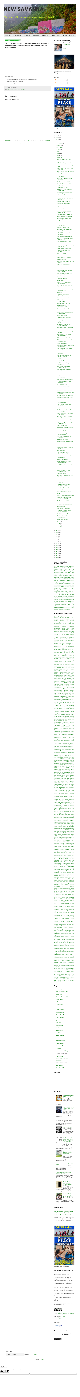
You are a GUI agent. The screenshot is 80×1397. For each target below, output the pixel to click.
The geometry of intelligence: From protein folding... (64, 193)
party (62, 880)
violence (72, 963)
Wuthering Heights (66, 978)
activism (63, 628)
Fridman (63, 755)
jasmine (65, 806)
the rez (68, 948)
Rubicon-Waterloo (65, 918)
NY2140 (56, 874)
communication (57, 705)
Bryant (65, 675)
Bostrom (63, 670)
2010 (57, 557)
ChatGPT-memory (70, 687)
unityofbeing (67, 607)
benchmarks (67, 664)
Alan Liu (59, 641)
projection (72, 900)
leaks (57, 825)
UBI (68, 956)
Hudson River (63, 571)
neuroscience (62, 594)
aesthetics (56, 577)
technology (71, 945)
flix (62, 750)
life (73, 826)
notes (70, 872)
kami (73, 813)
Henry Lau (67, 779)
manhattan (71, 837)
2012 (57, 553)
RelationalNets (63, 910)
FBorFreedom (65, 747)
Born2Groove (71, 567)
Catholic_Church (57, 678)
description (67, 583)
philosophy (71, 599)
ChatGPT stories (61, 685)
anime (55, 649)
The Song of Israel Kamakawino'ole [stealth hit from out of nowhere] (68, 1195)
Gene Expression (60, 1017)
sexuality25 (71, 927)
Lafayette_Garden (57, 820)
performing (61, 599)
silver (58, 930)
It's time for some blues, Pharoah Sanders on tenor (64, 456)
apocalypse (71, 651)
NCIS (55, 864)
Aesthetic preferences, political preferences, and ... (63, 387)
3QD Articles (45, 35)
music (55, 593)
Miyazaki (56, 574)
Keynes (66, 814)
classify (62, 694)
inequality (66, 796)
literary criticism (59, 590)
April (58, 521)
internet (56, 802)
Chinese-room (66, 691)
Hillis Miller (57, 781)
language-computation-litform (60, 822)
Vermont (56, 963)
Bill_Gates (66, 666)
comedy (58, 703)
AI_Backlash (56, 635)
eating (70, 732)
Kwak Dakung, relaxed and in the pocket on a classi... (64, 309)
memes (69, 591)
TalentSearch (71, 944)
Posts (57, 80)
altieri (73, 643)
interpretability (61, 802)
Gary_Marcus (71, 758)
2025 (57, 137)
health (65, 778)
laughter (72, 823)
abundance (65, 575)
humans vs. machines (70, 788)
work (64, 975)
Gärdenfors (65, 758)
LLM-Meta (62, 831)
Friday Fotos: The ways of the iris (64, 257)
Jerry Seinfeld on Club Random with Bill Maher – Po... (65, 465)
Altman (55, 644)
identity (68, 791)
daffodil (65, 717)
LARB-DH (72, 822)
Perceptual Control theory (62, 1051)
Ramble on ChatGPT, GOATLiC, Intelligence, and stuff (64, 186)
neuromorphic (62, 866)
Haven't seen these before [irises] (64, 298)
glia (64, 761)
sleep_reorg (71, 930)
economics (71, 734)
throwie (59, 951)
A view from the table (61, 473)
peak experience (70, 597)
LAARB (72, 819)
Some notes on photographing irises (64, 236)
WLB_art (55, 972)
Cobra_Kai (64, 699)
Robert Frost (59, 915)
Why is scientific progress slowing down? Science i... (64, 422)
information (71, 796)
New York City (70, 869)
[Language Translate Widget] (15, 1354)
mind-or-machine (70, 854)
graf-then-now (61, 767)
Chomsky (59, 693)
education (64, 736)
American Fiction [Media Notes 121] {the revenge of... (65, 289)
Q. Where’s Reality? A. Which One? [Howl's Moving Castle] (68, 1152)
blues (64, 669)
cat (73, 676)
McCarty (59, 841)
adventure (66, 631)
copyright (62, 711)
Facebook (61, 746)
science (19, 89)
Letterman (64, 826)
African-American (64, 566)
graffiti (62, 586)
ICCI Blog (58, 1022)
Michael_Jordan (65, 850)
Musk (70, 858)
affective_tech (57, 632)
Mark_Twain (68, 838)
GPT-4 (70, 766)
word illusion (60, 975)
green (60, 772)
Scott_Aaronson (57, 922)
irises (66, 803)
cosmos (72, 711)
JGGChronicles (64, 809)
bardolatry (72, 660)
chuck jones (71, 693)
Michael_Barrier (57, 850)
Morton (67, 857)
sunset (63, 939)
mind (73, 591)
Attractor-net (71, 655)
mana (59, 837)
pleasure (61, 891)
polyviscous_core (57, 894)
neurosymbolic (57, 867)
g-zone (55, 586)
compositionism (57, 706)
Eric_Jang (56, 741)
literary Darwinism (58, 829)
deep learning (61, 583)
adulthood (61, 631)
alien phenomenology (69, 641)
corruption (67, 711)
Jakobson (72, 805)
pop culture (68, 894)
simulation (61, 930)
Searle (72, 922)
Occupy (72, 875)
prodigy (60, 602)
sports (66, 933)
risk (73, 912)
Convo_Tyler (56, 711)
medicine (72, 845)
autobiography (70, 657)
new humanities (57, 869)
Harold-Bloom (62, 776)
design (72, 723)
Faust (62, 747)
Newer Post (7, 140)
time (62, 951)
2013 (57, 551)
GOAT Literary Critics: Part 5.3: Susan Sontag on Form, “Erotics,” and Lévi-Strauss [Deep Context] (68, 1140)
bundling (56, 676)
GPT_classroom (62, 766)
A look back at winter (61, 407)
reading (61, 909)
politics (69, 601)
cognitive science (69, 700)
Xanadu (72, 978)
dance (57, 719)
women (55, 975)
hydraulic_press (57, 791)
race (67, 905)
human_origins (71, 787)
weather (55, 969)
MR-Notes (61, 858)
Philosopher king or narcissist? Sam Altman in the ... (64, 300)
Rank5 (72, 906)
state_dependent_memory (59, 936)
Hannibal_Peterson (65, 775)
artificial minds (71, 654)
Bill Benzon (71, 35)
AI (58, 566)
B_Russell (61, 658)
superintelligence (70, 939)
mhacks (72, 849)
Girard (72, 760)
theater (55, 950)
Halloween (60, 773)
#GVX (67, 620)
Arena (59, 567)
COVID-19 (61, 713)
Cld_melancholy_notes (66, 697)
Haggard (56, 773)
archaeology (68, 652)
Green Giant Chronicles (55, 35)
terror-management (70, 947)
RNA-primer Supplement (59, 913)
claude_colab (56, 696)
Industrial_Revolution (58, 796)
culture (56, 583)
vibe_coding (63, 963)
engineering (71, 739)
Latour (72, 572)
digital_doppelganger (64, 728)
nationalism (71, 861)
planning (66, 889)
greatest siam (56, 772)
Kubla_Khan (64, 572)
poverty (63, 897)
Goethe (58, 764)
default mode (71, 720)
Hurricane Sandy (70, 790)
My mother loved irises (62, 384)
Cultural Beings (57, 714)
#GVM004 (56, 619)
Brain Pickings (59, 999)
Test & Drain (59, 157)
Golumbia (67, 764)
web (59, 969)
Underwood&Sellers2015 (64, 957)
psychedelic (62, 901)
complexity (71, 705)
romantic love (70, 604)
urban (59, 960)
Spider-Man (63, 933)
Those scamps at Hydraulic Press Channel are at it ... (64, 405)
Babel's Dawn (59, 994)
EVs (55, 744)
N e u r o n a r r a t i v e (61, 1038)
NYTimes (61, 874)
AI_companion (71, 635)
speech (58, 933)
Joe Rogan (66, 811)
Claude (66, 694)
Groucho (65, 772)
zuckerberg (61, 981)
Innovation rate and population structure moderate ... (63, 204)
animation (62, 577)
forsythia (72, 752)
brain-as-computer (63, 672)
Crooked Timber (60, 1009)
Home (27, 140)
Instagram (62, 797)
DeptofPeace (61, 723)
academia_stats (57, 628)
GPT (73, 569)
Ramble (60, 906)
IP (60, 803)
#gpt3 (63, 617)
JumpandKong (57, 813)
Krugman (72, 817)
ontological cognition (59, 597)
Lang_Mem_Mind (65, 820)
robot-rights (71, 915)
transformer (59, 952)
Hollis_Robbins (64, 782)
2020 (57, 536)
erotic (64, 741)
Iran (63, 803)
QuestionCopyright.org (61, 1053)
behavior (72, 663)
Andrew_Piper (62, 647)
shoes (55, 930)
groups (68, 772)
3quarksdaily (59, 989)
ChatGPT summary (70, 685)
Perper (62, 884)
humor (55, 790)
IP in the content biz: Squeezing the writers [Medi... (64, 516)
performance (71, 883)
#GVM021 (72, 619)
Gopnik (55, 766)
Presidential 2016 (69, 898)
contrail (69, 710)
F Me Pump (56, 746)
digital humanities (65, 726)
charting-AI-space (70, 681)
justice (61, 813)
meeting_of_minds (57, 846)
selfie (66, 925)
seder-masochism (62, 924)
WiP (63, 971)
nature (72, 863)
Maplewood (56, 838)
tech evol (62, 945)
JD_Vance (69, 808)
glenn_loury (60, 761)
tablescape (56, 944)
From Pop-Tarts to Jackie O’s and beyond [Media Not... (64, 356)
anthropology (64, 649)
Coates (59, 699)
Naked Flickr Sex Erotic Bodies (62, 1119)
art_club (65, 654)
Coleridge (56, 702)
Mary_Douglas (63, 840)
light (55, 828)
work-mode (68, 975)
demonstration (65, 722)
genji (66, 760)
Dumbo (62, 732)
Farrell (72, 746)
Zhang (55, 981)
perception (56, 883)
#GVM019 (67, 619)
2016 (57, 545)
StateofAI (67, 936)
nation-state (65, 861)
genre (68, 760)
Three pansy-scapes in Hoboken (64, 445)
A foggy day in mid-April (62, 519)
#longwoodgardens (70, 622)
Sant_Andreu (65, 919)
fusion (58, 757)
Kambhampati (68, 813)
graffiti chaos (61, 769)
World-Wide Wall (67, 574)
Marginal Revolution (61, 1027)
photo (56, 601)
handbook (59, 775)
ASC (59, 655)
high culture (71, 779)
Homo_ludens (65, 784)
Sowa (73, 931)
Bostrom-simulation (70, 670)
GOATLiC (62, 763)
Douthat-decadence (58, 731)
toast (64, 951)
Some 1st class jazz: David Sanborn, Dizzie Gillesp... (64, 349)
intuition (72, 802)
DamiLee (69, 717)
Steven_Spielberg (63, 937)
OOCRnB (66, 877)
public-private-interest (65, 903)
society (72, 606)
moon (70, 855)
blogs (60, 669)
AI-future (62, 640)
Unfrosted (72, 957)
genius (64, 760)
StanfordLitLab (64, 935)
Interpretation (67, 802)
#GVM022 (56, 620)
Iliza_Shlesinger (61, 793)
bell (63, 664)
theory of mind (65, 950)
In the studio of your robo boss (63, 207)
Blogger (42, 1359)
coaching (56, 699)
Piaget (55, 889)
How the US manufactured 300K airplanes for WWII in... (64, 219)
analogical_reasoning (70, 646)
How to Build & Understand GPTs (64, 184)
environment (61, 740)
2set (65, 623)
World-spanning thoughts (62, 977)
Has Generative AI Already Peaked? (64, 420)
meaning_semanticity (70, 843)
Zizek (58, 981)
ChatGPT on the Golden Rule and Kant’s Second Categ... (64, 251)
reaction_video (61, 907)
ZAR (66, 980)
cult (73, 713)
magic (59, 834)
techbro (66, 945)
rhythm (60, 912)
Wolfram (72, 974)
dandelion (61, 719)
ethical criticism (63, 585)
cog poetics (68, 699)
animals (66, 648)
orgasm (66, 878)
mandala (63, 837)
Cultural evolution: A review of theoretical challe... (63, 471)
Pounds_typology (57, 897)
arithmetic (60, 654)
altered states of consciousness (65, 643)
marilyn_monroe (63, 838)
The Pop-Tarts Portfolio (62, 343)
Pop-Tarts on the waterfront (63, 227)
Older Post (48, 140)
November (59, 143)
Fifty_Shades (56, 750)
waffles (55, 968)
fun (73, 755)
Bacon (58, 493)
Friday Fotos (67, 569)
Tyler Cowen (63, 956)
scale (73, 919)
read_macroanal (68, 907)
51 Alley (64, 625)
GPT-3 (66, 766)
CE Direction (68, 678)
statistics (72, 936)
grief (62, 772)
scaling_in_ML (57, 921)
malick (55, 835)
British (55, 675)
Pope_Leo (64, 895)
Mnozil (65, 855)
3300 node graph (70, 623)
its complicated (65, 805)
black (66, 667)
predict (67, 897)
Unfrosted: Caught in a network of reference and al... (64, 340)
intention (56, 800)
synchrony (56, 607)
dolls (69, 729)
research (72, 910)
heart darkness (70, 778)
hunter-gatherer (61, 790)
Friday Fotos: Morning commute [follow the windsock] (64, 498)
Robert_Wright (65, 915)
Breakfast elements (61, 450)
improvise (72, 586)
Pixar (63, 889)
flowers (72, 585)
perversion (72, 884)
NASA (61, 861)
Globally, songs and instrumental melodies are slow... (64, 335)
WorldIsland (56, 978)
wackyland (72, 966)
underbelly (72, 956)
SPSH (69, 933)
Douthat (72, 729)
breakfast (60, 673)
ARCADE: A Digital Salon (62, 991)
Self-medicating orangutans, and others (65, 495)
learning (60, 825)
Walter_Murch (60, 968)
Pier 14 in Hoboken (61, 377)
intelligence (71, 799)
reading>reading (67, 909)
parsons (59, 880)
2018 (57, 541)
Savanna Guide (8, 35)
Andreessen (56, 647)
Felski (60, 749)
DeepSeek (65, 720)
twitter (58, 956)
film (68, 585)
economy (56, 736)
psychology (71, 603)
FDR (70, 748)
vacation (64, 962)
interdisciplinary (61, 800)
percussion (56, 599)
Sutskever (56, 942)
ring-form (64, 604)
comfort (62, 703)
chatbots (61, 682)
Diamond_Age (71, 725)
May (58, 155)
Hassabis (72, 776)
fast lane (56, 747)
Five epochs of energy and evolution (64, 214)
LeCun (66, 825)
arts (55, 655)
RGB (58, 912)
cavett (63, 678)
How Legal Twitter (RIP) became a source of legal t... (64, 230)
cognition (65, 578)
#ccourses (72, 616)
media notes (64, 591)
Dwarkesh (67, 732)
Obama (67, 874)
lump (55, 832)
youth (59, 980)
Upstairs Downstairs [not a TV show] (65, 181)
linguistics (71, 588)
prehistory (71, 897)
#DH (60, 617)
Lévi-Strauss (69, 826)
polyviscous (71, 892)
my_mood (66, 860)
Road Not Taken (68, 913)
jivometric (56, 811)
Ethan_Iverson (71, 741)
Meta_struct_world (70, 847)
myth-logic (60, 593)
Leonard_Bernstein (58, 826)
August (59, 149)
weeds (61, 969)
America (59, 644)
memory (56, 847)
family (65, 746)
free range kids (60, 754)
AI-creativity (68, 638)
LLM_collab (56, 831)
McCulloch (64, 841)
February (59, 526)
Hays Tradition (27, 35)
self (59, 606)
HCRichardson (57, 778)
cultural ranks (61, 716)
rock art (60, 916)
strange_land (69, 937)
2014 (57, 549)
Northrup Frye (66, 872)
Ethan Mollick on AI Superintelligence (65, 379)
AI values (66, 634)
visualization (61, 609)
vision (65, 965)
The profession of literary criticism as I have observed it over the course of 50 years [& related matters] (64, 1212)
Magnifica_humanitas (66, 834)
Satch (70, 919)
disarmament (71, 728)
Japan (62, 807)
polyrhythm (66, 892)
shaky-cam (67, 606)
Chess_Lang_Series (58, 690)
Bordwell (72, 669)
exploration (58, 744)
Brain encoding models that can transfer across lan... (63, 367)
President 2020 (58, 898)
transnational (62, 607)
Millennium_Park (64, 852)
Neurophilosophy (60, 1043)
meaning (62, 843)
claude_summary (57, 697)
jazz (60, 588)
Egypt (68, 735)
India (73, 794)
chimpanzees (56, 691)
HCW (62, 778)
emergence (72, 735)
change (72, 679)
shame (67, 928)
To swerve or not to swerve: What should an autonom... (64, 277)
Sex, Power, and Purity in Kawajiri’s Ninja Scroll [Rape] (68, 1108)
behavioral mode (58, 664)
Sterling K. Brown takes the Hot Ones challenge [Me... (65, 224)
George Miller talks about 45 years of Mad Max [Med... (65, 239)
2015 (57, 547)
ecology (59, 734)
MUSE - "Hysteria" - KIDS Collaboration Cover (63, 401)
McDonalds (69, 841)
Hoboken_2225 (57, 782)
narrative (66, 593)
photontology (61, 601)
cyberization (72, 716)
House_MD (64, 785)
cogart (58, 700)
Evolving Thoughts (60, 1014)
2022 (57, 532)
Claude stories (71, 694)
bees (68, 663)
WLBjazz (62, 974)
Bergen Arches (64, 567)
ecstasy (60, 735)
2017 (57, 543)
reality (72, 909)
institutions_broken (70, 797)
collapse (60, 702)
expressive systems (63, 744)
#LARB (63, 622)
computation (70, 580)
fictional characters (70, 749)
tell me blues (62, 947)
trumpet (59, 954)
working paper (67, 609)
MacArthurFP (60, 832)
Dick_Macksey (57, 726)
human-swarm (57, 788)
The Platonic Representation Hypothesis (63, 295)
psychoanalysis (71, 901)
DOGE (66, 729)
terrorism (56, 948)
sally (61, 919)
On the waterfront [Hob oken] (63, 303)
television (56, 947)
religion (68, 910)
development (57, 725)
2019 (57, 539)
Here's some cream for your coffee (64, 216)
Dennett (72, 722)
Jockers (61, 811)
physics (72, 888)
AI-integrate (67, 640)
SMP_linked (56, 931)
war (64, 968)
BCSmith (65, 663)
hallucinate (65, 773)
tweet (67, 954)
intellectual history (63, 799)
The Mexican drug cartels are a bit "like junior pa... (64, 410)
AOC (67, 651)
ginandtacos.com (60, 1020)
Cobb (57, 1007)
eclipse (55, 734)
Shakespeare (57, 929)
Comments (58, 82)
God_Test (68, 763)
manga (72, 589)
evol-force (67, 743)
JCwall (65, 808)
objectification (71, 596)
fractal (55, 754)
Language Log (59, 1025)
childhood (66, 690)
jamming (56, 588)
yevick (55, 980)
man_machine (60, 835)
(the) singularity (58, 616)
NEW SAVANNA (24, 9)
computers (57, 582)
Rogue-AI (61, 574)
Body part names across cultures (64, 375)
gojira (61, 764)
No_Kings (60, 872)
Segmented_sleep (70, 924)
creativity (67, 713)
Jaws (69, 806)
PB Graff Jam (58, 881)
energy (66, 738)
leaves (63, 825)
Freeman (66, 754)
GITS (55, 761)
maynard (56, 841)
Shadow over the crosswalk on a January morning (64, 211)
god (65, 763)
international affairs (69, 800)
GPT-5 (55, 767)
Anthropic (59, 649)
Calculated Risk (59, 1002)
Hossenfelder (10, 89)
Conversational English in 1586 (63, 508)
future (61, 757)
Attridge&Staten (57, 657)
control (72, 710)
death (72, 719)
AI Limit (61, 634)
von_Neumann (65, 966)
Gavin (55, 760)
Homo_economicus (58, 784)
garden (58, 586)
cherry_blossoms (57, 688)
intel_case (56, 799)
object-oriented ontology (60, 596)
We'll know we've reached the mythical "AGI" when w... (65, 175)
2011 (57, 555)
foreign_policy (64, 752)
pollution (61, 892)
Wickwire (69, 969)
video (67, 963)
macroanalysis (71, 832)
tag (62, 944)
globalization (56, 763)
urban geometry (66, 960)
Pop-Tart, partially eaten (62, 222)
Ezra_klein (71, 744)
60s (73, 625)
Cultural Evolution (18, 35)
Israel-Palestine (71, 803)
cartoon (72, 577)
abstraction (56, 626)
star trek (71, 935)
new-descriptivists (57, 871)
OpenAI (56, 878)
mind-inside (64, 854)
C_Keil (63, 676)
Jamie (55, 806)
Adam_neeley (57, 629)
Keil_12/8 (56, 814)
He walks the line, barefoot (62, 439)
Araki (64, 652)
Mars (58, 840)
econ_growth (64, 734)
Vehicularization (70, 962)
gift (70, 760)
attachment (64, 655)
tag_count (66, 944)
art (66, 577)
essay (66, 741)
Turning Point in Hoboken (62, 425)
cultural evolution (69, 582)
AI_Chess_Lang (64, 635)
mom (68, 855)
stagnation (23, 89)
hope (69, 784)
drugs (67, 731)
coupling (62, 582)
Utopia (60, 962)
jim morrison (71, 809)
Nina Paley (68, 871)
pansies (55, 880)
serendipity (72, 925)
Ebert (73, 732)
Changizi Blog (59, 1004)
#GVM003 (72, 617)
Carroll (67, 676)
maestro (55, 834)
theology (59, 950)
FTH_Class (70, 755)
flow (64, 750)
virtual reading (61, 965)
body (68, 669)
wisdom (72, 971)
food (55, 752)
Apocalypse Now (58, 652)
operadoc (60, 878)
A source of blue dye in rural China (64, 390)
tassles (58, 945)
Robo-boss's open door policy (63, 201)
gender (61, 760)
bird (63, 667)
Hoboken (56, 571)
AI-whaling (71, 640)
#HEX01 (72, 620)
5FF (71, 625)
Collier (72, 702)
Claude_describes (63, 696)
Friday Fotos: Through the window (64, 162)
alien (63, 641)
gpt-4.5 (72, 766)
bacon (65, 658)
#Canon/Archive (66, 616)
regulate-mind (57, 604)
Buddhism (68, 675)
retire (55, 912)
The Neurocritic (59, 1065)
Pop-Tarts (64, 35)
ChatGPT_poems (57, 687)
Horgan (72, 784)
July (58, 151)
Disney (61, 569)
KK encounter (64, 817)
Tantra (55, 945)
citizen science (58, 578)
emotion (64, 737)
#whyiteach (59, 623)
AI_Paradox (62, 638)
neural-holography (66, 864)
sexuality (62, 606)
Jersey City (71, 571)
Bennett (72, 664)
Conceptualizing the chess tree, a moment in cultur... (64, 318)
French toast (71, 754)
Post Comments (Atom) (15, 143)
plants (70, 889)
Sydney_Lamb (65, 942)
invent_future (56, 803)
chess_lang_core (70, 688)
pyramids (72, 903)
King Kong (71, 816)
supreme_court (57, 940)
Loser (65, 831)
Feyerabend (64, 749)
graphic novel (64, 770)
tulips (63, 954)
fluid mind (72, 750)
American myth (66, 644)
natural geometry (58, 863)
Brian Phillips (71, 673)
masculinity (68, 840)
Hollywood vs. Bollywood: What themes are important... (64, 325)
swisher (60, 942)
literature (67, 590)
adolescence (56, 631)
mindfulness (56, 855)
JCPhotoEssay (61, 808)
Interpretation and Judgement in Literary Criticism (63, 433)
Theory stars (71, 950)
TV (65, 954)
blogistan (56, 669)
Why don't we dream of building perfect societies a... (64, 160)
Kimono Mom (63, 816)
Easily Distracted (60, 1012)
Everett (63, 743)
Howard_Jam (71, 785)
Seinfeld (56, 926)
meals (73, 841)
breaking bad (65, 673)
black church (71, 667)
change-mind (56, 681)
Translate (33, 1354)
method (67, 849)
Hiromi (62, 781)
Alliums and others (61, 280)
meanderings (56, 843)
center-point (61, 679)
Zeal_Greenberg (71, 980)
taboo (60, 944)
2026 (57, 135)
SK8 (64, 930)
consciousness (64, 710)
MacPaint (65, 832)
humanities (67, 586)
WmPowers (67, 974)
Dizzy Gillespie (61, 729)
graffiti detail (67, 769)
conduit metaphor (70, 708)
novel (73, 872)
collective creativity (66, 702)
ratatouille (56, 907)
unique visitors (57, 1341)
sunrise (58, 939)
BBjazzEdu (60, 663)
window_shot (59, 971)
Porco (73, 895)
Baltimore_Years (70, 658)
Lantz (68, 822)
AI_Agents (72, 634)
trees (73, 953)
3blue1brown (56, 625)
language (65, 588)
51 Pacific (68, 625)
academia (71, 575)
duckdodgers (71, 731)
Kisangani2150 (57, 572)
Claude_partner (71, 696)
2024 (57, 139)
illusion (66, 793)
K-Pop (64, 813)
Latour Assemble (67, 823)
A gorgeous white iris (61, 430)
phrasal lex (68, 888)
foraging (58, 752)
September (59, 147)
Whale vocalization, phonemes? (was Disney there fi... (65, 442)
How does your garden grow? (63, 268)
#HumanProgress (58, 622)
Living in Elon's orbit (61, 259)
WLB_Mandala (62, 972)
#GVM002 (67, 617)
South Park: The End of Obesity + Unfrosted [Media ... (64, 242)
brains (68, 577)
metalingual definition (59, 849)
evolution (72, 743)
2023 (57, 530)
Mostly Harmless (60, 1035)
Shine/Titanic (71, 928)
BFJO (62, 666)
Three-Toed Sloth (60, 1067)
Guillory (72, 772)
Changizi (63, 681)
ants (60, 651)
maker (72, 834)
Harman (56, 776)
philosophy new (65, 886)
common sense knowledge (68, 703)
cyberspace (61, 717)
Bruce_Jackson (60, 675)
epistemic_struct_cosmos (69, 740)
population (69, 895)
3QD (55, 566)
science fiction (70, 921)
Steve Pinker (56, 937)
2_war (63, 623)
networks (59, 864)
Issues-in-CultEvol (57, 805)
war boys (67, 968)
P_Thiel (72, 878)
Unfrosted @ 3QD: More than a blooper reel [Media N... (63, 254)
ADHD (72, 629)
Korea (68, 817)
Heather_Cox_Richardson (59, 779)
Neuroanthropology (60, 1040)
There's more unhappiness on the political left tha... (64, 437)
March (58, 523)
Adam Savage (70, 628)
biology (59, 667)
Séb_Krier (56, 924)
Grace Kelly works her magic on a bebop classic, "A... (64, 274)
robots (55, 916)
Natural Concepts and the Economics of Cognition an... (65, 313)
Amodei (72, 644)
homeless (72, 782)
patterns (72, 880)
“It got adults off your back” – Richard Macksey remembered (67, 1183)
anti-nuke (69, 649)
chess (64, 688)
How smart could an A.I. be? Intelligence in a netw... (63, 306)
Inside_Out (56, 797)
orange (63, 878)
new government (63, 867)
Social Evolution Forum (61, 1062)
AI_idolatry (56, 638)
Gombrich (72, 764)
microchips (72, 850)
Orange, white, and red (62, 315)
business (60, 676)
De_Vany (69, 719)
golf (64, 764)
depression (56, 723)
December (59, 141)
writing (60, 978)
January (59, 528)
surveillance (71, 940)
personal (66, 599)
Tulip (58, 479)
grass (68, 770)
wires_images (67, 971)
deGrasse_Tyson (57, 722)
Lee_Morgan (71, 825)
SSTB (72, 933)
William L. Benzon (64, 1312)
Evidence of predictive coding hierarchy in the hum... (63, 485)
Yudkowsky (62, 980)
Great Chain (71, 770)
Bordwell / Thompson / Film (62, 996)
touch (71, 951)
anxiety (63, 651)
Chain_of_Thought (67, 679)
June (58, 153)
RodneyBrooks (65, 916)
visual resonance (70, 965)
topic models (67, 951)
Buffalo (72, 675)
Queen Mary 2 (57, 904)
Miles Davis (57, 852)
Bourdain (56, 672)
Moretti (63, 857)
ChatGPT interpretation (64, 684)
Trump (56, 954)
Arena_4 (56, 654)
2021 (57, 534)
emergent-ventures (57, 737)
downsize (64, 731)
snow (60, 932)
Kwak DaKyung (65, 819)
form (68, 752)
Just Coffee (59, 358)
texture (61, 948)
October (59, 145)
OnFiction (58, 1048)
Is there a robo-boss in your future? (64, 209)
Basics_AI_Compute (58, 661)
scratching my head (64, 922)
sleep (68, 930)
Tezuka (64, 948)
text (59, 948)
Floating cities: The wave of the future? (65, 196)
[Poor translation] (6, 1371)
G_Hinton (66, 757)
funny (55, 757)
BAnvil (60, 660)
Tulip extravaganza (61, 468)
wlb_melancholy (70, 972)
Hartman (67, 776)
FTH (66, 755)
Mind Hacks (59, 1033)
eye (68, 744)
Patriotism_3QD (67, 880)
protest (55, 901)
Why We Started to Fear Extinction (64, 504)
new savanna (70, 594)
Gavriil (58, 760)
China (61, 691)
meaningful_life (57, 591)
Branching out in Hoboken (62, 459)
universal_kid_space (64, 959)
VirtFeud (56, 965)
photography (57, 888)
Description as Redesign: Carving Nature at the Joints (64, 462)
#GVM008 (62, 619)
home (68, 782)
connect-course (57, 710)
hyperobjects (63, 791)
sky (66, 930)
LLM (68, 572)
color (55, 703)
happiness (72, 775)
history (66, 781)
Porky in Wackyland (67, 1127)
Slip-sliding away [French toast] (64, 248)
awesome (56, 658)
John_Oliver (72, 811)
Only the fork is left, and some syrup (65, 395)
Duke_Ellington (57, 732)
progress (15, 89)
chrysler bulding (65, 693)
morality (59, 857)
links (64, 828)
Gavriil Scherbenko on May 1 (63, 513)
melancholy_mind (66, 846)
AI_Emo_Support (63, 637)
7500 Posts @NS (36, 35)
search (70, 922)
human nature (65, 787)
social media (64, 932)
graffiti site (59, 770)
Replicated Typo (59, 1056)
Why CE (65, 969)
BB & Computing (67, 661)
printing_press (57, 900)
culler (70, 713)
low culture (72, 831)
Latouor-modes (57, 823)
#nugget (55, 623)
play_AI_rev (56, 891)
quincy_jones (63, 904)
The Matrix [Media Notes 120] (63, 373)
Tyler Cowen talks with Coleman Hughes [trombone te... (64, 511)
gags (73, 757)
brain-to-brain (71, 672)
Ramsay (68, 906)
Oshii (69, 878)
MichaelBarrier (59, 1030)
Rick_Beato (65, 912)
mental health (62, 847)
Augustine (63, 657)
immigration (72, 793)
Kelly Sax (61, 814)
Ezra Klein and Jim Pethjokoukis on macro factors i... (64, 283)
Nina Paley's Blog (60, 1045)
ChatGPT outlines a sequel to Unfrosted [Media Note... (63, 453)
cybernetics (56, 717)
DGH (64, 725)
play (73, 889)
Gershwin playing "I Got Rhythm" (64, 491)
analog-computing (57, 646)
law (55, 825)
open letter (71, 877)
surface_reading (65, 940)
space (55, 933)
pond (63, 894)
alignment (56, 643)
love (68, 831)
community (63, 580)
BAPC (66, 660)
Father (59, 747)
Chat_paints (56, 682)
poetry (66, 601)
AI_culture (56, 637)
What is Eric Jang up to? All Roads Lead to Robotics (64, 271)
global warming (70, 761)
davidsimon (65, 719)
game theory (56, 758)
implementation (57, 794)
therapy (55, 951)
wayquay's (71, 968)
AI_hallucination (70, 637)
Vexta (59, 963)
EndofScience (61, 738)
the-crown (72, 948)
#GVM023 (62, 620)
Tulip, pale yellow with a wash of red (65, 337)
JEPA (73, 808)
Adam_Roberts (65, 629)
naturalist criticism (67, 863)
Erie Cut (60, 741)
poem (69, 891)
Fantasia (69, 746)
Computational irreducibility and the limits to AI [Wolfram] (63, 1173)
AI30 (55, 641)
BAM (55, 660)
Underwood (56, 957)
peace (64, 881)
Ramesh (64, 906)
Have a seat (59, 292)
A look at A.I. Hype (61, 360)
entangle (56, 740)
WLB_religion (57, 974)
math (73, 840)
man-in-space (66, 835)
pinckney (59, 889)
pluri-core (65, 891)
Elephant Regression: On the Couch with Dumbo (68, 1096)
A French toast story (61, 506)
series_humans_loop (58, 927)
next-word (63, 871)
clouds (73, 697)
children (72, 690)
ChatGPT (56, 569)
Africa (61, 632)
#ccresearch (56, 617)
